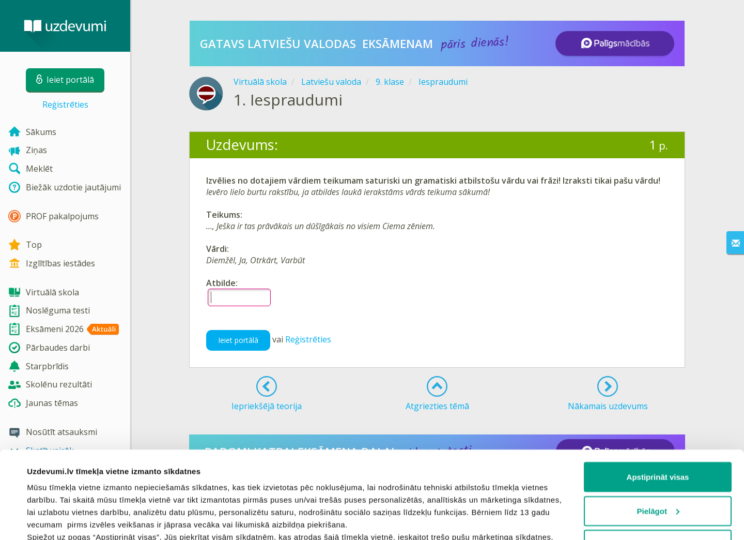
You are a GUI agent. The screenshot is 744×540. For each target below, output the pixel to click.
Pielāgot (658, 429)
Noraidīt (658, 462)
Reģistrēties (65, 104)
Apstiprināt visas (658, 395)
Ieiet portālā (238, 340)
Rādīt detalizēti (54, 519)
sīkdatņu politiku (146, 492)
